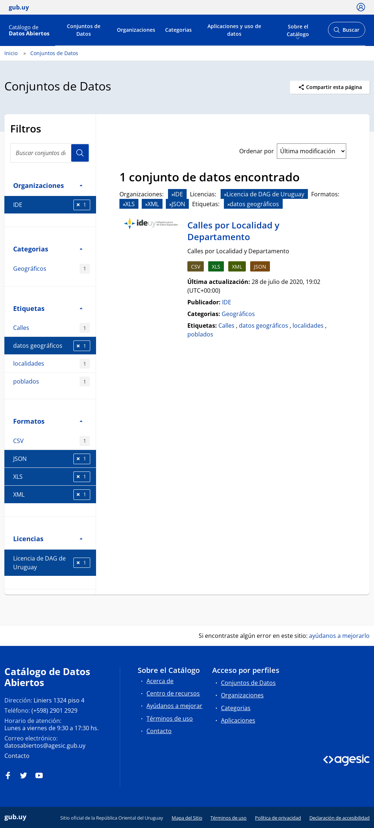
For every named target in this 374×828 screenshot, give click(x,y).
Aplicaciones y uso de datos (234, 30)
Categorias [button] (48, 248)
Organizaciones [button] (48, 185)
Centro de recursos (173, 693)
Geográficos (51, 269)
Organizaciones (136, 29)
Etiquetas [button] (48, 308)
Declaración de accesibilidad (339, 817)
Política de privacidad (278, 817)
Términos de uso (169, 719)
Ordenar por (256, 151)
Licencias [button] (48, 538)
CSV (51, 441)
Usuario (80, 153)
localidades (51, 364)
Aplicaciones (238, 720)
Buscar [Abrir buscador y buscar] (346, 32)
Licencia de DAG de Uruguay (51, 562)
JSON (51, 459)
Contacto (17, 756)
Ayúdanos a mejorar (174, 706)
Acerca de (159, 681)
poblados (51, 381)
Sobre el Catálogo (298, 29)
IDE (51, 205)
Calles (51, 328)
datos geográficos (51, 345)
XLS (51, 476)
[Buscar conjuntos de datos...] (50, 153)
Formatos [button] (48, 420)
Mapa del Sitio (187, 817)
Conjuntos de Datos (83, 30)
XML (51, 494)
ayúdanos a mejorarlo (339, 636)
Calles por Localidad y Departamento (233, 231)
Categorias (178, 29)
